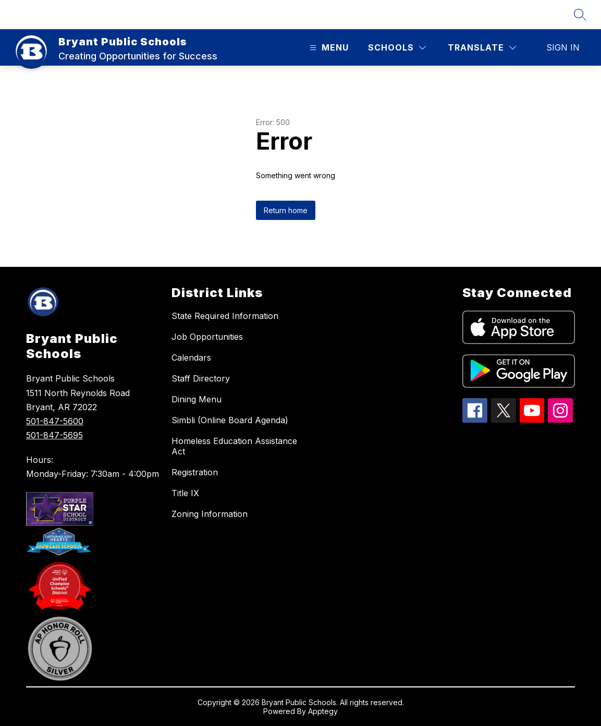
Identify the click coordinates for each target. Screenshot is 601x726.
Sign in (563, 47)
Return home (286, 210)
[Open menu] (328, 47)
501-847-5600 (54, 421)
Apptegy (323, 711)
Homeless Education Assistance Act (234, 446)
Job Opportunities (207, 336)
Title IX (185, 493)
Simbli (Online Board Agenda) (229, 420)
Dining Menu (196, 399)
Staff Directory (200, 378)
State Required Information (224, 316)
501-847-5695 (54, 435)
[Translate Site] (482, 47)
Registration (194, 472)
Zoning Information (209, 514)
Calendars (191, 357)
